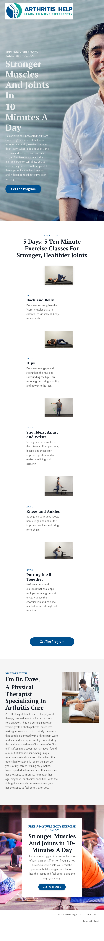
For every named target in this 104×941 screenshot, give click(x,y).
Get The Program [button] (23, 189)
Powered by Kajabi (91, 934)
